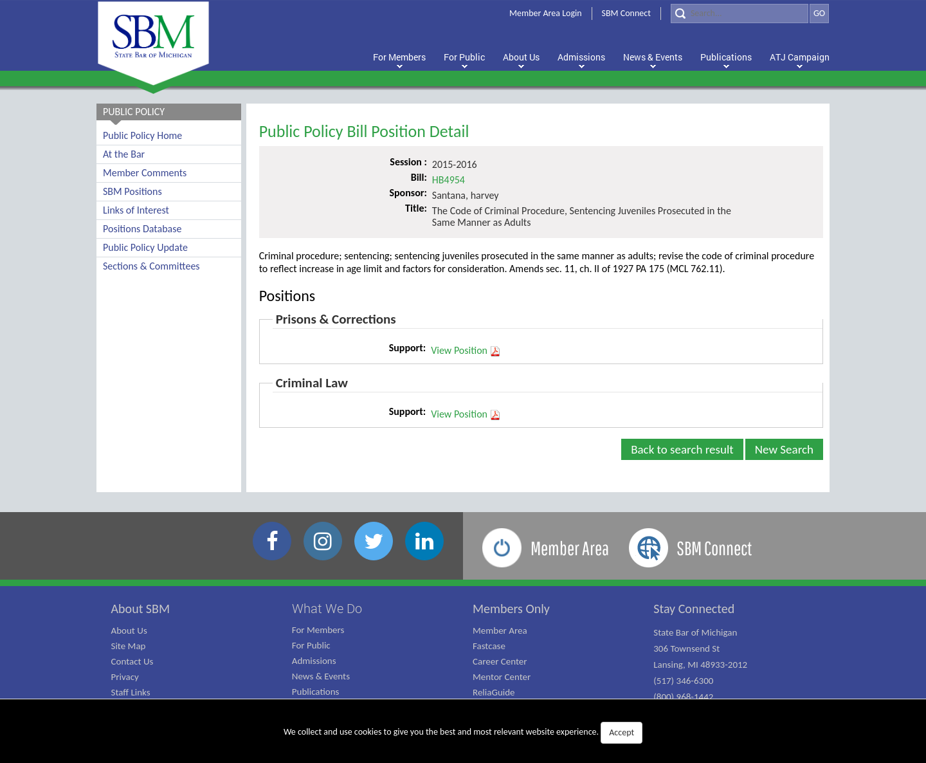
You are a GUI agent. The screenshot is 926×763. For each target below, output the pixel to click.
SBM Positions (132, 191)
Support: (407, 348)
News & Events (321, 676)
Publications (316, 691)
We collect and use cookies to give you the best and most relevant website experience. (463, 733)
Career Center (500, 661)
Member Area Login (545, 13)
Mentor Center (502, 677)
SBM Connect (626, 13)
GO (819, 13)
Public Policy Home (142, 135)
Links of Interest (136, 210)
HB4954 (448, 180)
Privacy (125, 677)
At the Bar (124, 154)
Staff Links (130, 692)
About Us (129, 630)
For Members (318, 630)
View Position (466, 350)
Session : (408, 162)
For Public (311, 645)
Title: (416, 208)
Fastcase (489, 646)
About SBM (140, 608)
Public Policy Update (145, 247)
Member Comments (144, 173)
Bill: (419, 177)
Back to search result (682, 449)
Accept (621, 732)
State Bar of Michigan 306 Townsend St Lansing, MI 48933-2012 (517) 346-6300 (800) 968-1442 (700, 665)
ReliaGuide (494, 692)
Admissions (314, 660)
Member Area (500, 630)
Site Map (128, 646)
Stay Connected (693, 608)
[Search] (739, 13)
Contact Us (132, 661)
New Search (784, 449)
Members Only (511, 608)
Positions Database (142, 229)
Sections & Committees (151, 266)
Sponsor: (407, 193)
